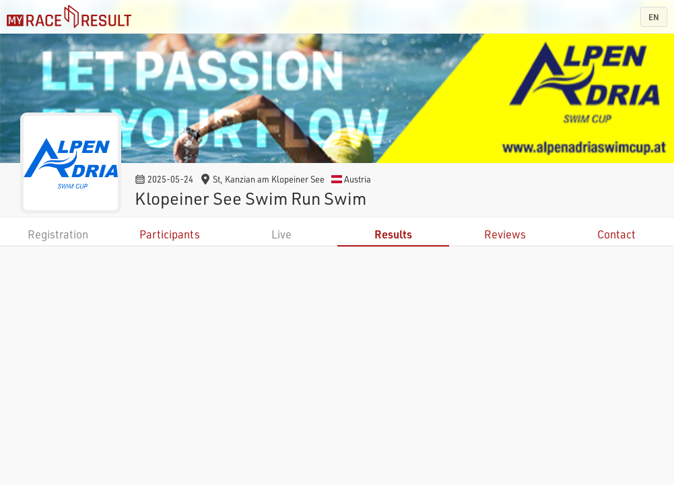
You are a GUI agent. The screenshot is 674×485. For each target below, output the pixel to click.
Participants (169, 234)
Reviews (505, 234)
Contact (616, 234)
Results (393, 234)
